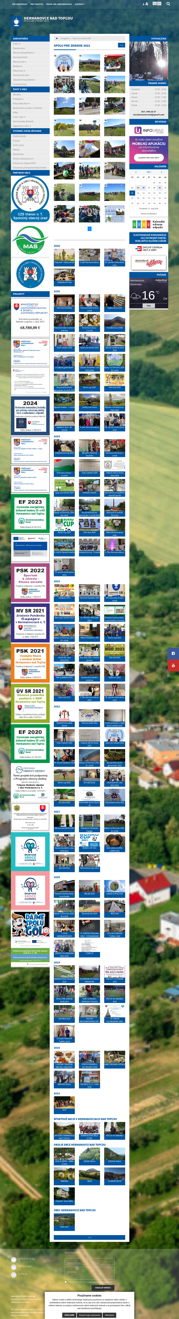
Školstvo (17, 66)
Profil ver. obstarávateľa (59, 4)
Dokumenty (19, 70)
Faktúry (16, 149)
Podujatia (18, 98)
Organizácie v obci (22, 125)
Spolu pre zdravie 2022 (82, 38)
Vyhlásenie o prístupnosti (20, 1299)
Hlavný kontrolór (20, 57)
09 (160, 187)
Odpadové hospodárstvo (24, 79)
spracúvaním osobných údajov (99, 1282)
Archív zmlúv (18, 145)
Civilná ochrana (20, 84)
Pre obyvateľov (19, 4)
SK (154, 3)
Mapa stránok (16, 1296)
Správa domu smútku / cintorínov (27, 108)
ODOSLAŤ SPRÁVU (103, 1287)
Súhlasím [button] (69, 1315)
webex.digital (25, 1312)
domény (33, 1312)
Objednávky (18, 154)
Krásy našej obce (21, 103)
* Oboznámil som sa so (88, 1282)
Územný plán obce (21, 75)
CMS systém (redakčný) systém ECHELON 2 (26, 1309)
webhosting (15, 1312)
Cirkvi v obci (19, 117)
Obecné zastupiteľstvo (23, 52)
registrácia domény (44, 1312)
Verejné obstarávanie (23, 158)
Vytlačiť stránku (28, 1296)
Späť (121, 45)
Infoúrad (160, 121)
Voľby (15, 112)
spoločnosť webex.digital (20, 1315)
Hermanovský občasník (23, 121)
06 (143, 187)
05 (138, 187)
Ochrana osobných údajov (20, 1302)
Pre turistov (37, 4)
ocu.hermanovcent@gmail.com (148, 114)
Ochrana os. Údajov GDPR (24, 163)
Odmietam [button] (109, 1315)
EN (159, 3)
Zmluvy (16, 140)
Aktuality (17, 94)
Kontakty (79, 4)
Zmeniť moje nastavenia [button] (89, 1315)
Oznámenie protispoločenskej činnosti (30, 167)
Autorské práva (35, 1299)
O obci (16, 43)
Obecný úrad (19, 61)
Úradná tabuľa (19, 136)
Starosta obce (19, 48)
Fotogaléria (65, 38)
